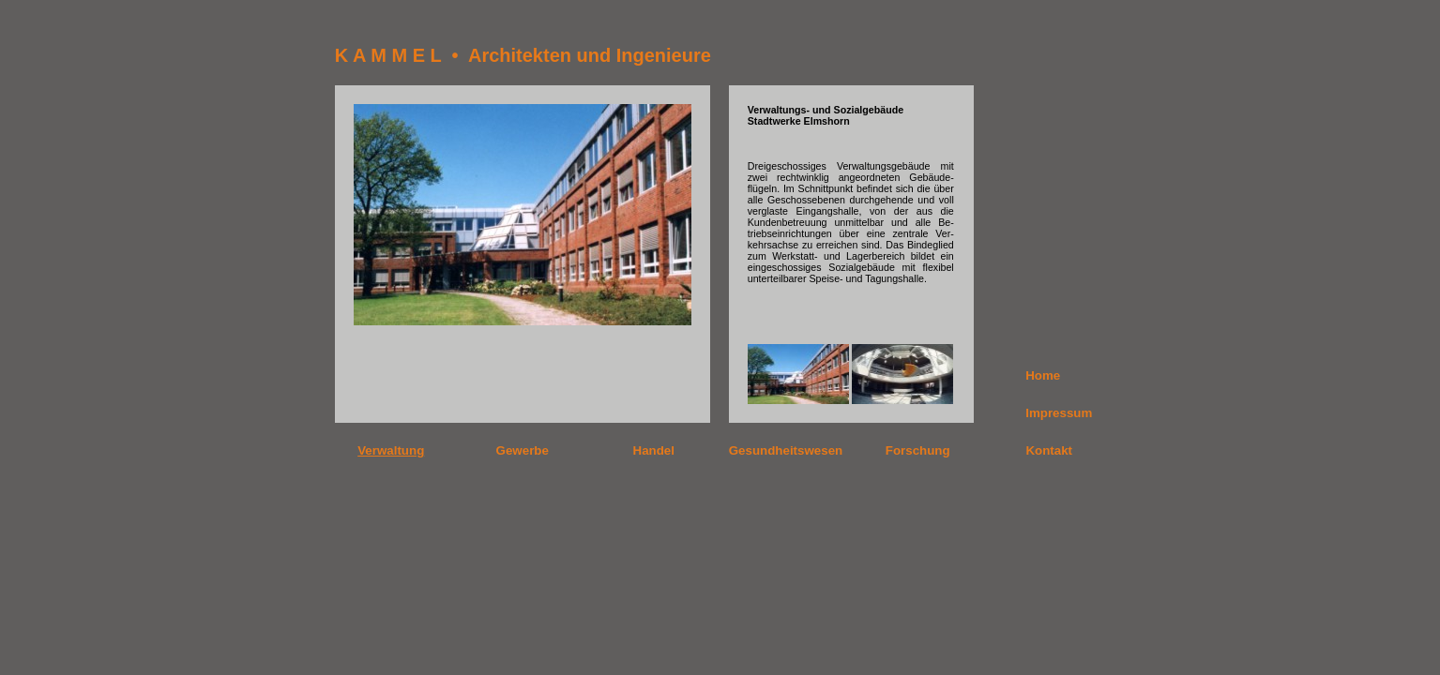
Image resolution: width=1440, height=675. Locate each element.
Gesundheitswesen (785, 450)
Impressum (1058, 413)
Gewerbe (522, 450)
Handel (654, 450)
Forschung (918, 450)
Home (1042, 375)
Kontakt (1048, 450)
